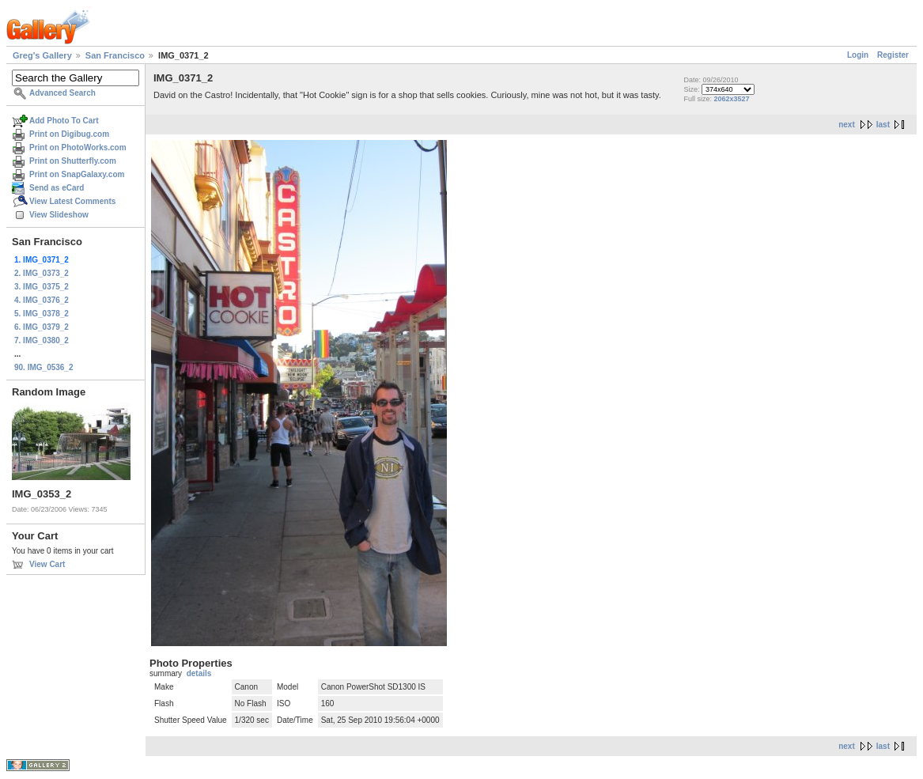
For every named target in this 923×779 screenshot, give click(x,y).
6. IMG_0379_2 (41, 327)
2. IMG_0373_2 (41, 273)
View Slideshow (59, 214)
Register (893, 55)
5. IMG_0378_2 (41, 313)
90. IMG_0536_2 (44, 367)
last (883, 124)
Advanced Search (62, 93)
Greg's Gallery (42, 55)
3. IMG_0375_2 (41, 286)
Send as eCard (56, 187)
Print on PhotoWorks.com (78, 147)
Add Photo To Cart (64, 120)
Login (857, 55)
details (199, 673)
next (846, 124)
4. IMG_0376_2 (41, 300)
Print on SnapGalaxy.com (76, 174)
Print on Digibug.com (69, 134)
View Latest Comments (72, 201)
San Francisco (115, 55)
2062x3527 (732, 99)
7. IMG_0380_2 (41, 340)
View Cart (47, 564)
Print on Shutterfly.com (72, 161)
